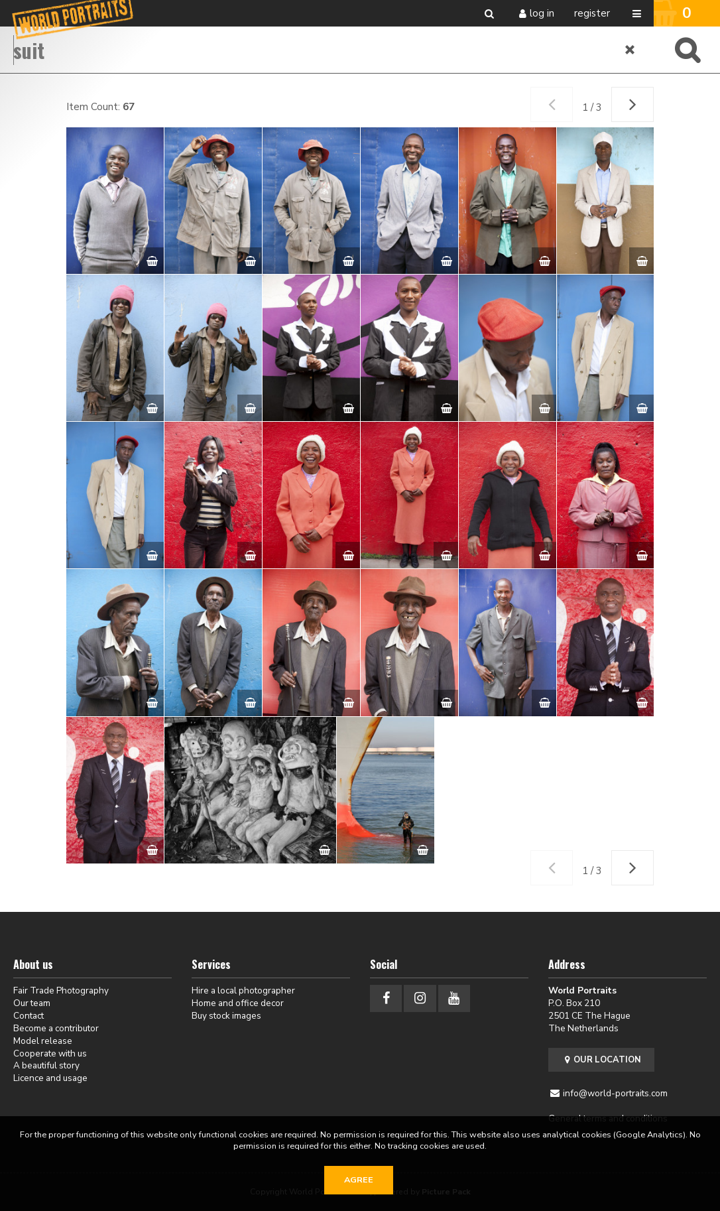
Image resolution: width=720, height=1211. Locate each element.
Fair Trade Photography (61, 990)
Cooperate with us (50, 1053)
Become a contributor (56, 1028)
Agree (358, 1180)
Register (592, 13)
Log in (542, 13)
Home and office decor (238, 1003)
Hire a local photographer (243, 990)
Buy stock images (226, 1015)
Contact (28, 1015)
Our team (31, 1003)
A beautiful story (46, 1065)
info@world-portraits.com (615, 1093)
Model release (42, 1041)
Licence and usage (50, 1078)
